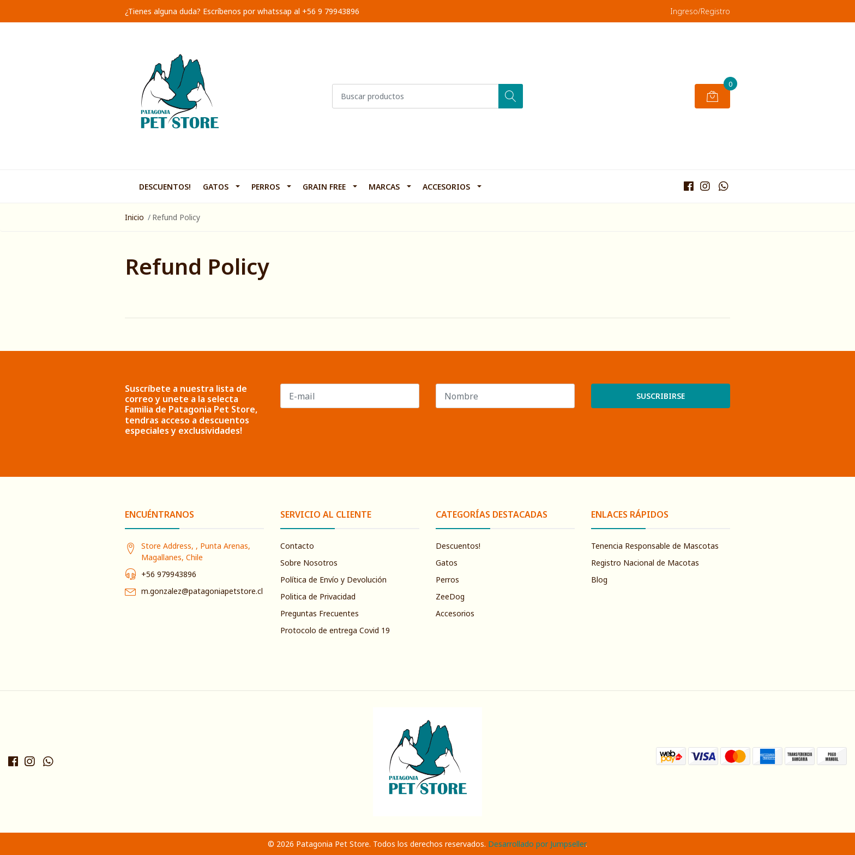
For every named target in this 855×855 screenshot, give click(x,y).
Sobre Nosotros (309, 562)
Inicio (134, 217)
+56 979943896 (168, 574)
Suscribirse (660, 396)
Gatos (215, 186)
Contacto (297, 546)
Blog (599, 579)
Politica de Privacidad (318, 596)
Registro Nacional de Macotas (645, 562)
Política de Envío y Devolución (333, 579)
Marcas (384, 186)
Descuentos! (165, 186)
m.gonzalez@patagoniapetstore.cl (202, 591)
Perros (265, 186)
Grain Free (324, 186)
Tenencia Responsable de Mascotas (655, 546)
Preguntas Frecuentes (319, 613)
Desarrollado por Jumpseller (537, 844)
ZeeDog (450, 596)
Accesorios (446, 186)
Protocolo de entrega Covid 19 (335, 630)
